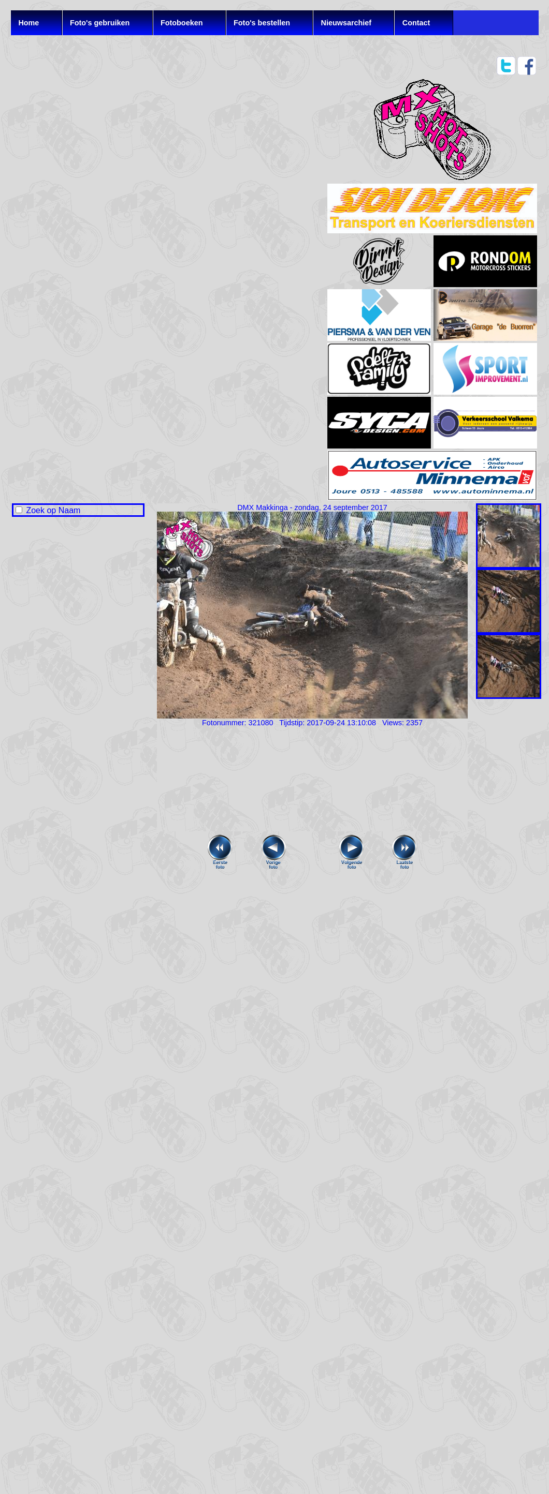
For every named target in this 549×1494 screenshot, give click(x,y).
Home (28, 23)
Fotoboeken (182, 23)
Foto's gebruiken (99, 23)
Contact (416, 23)
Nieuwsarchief (346, 23)
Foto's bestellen (262, 23)
